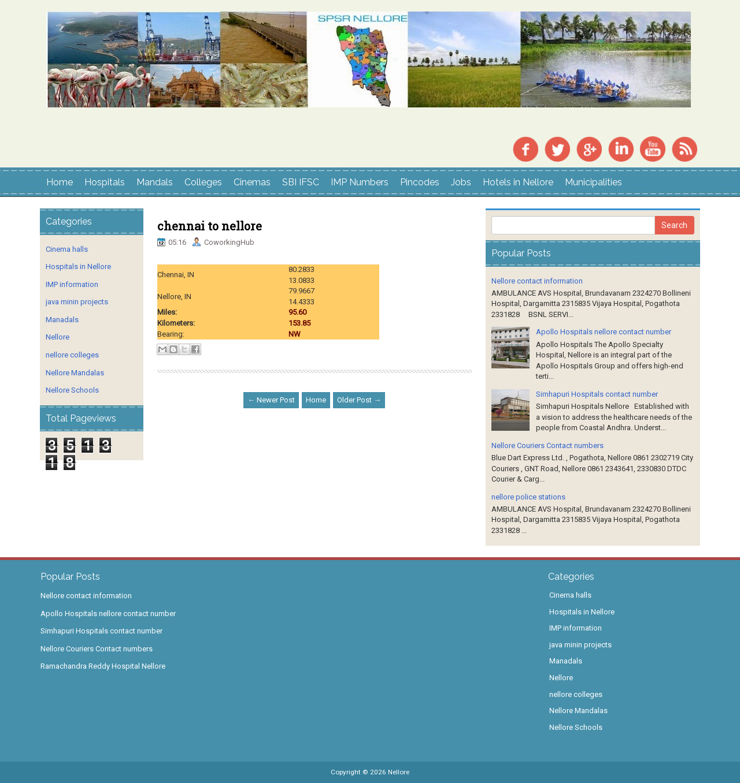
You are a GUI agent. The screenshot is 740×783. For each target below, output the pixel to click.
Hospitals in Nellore (78, 266)
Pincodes (419, 182)
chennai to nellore (209, 225)
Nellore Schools (72, 390)
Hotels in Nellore (518, 182)
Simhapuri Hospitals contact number (597, 394)
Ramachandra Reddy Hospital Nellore (102, 666)
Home (59, 182)
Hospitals (104, 182)
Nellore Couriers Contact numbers (547, 445)
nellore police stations (528, 497)
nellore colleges (72, 355)
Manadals (62, 319)
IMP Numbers (359, 182)
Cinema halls (67, 249)
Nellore (57, 337)
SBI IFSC (300, 182)
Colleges (203, 182)
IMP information (72, 284)
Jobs (461, 182)
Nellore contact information (537, 281)
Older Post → (359, 400)
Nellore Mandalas (75, 372)
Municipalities (593, 182)
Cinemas (252, 182)
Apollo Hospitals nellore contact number (603, 331)
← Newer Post (271, 400)
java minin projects (77, 301)
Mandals (154, 182)
